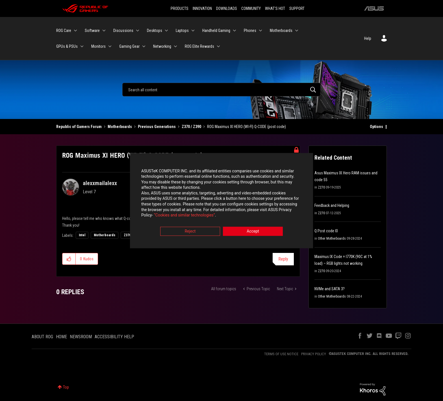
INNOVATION (202, 8)
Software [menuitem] (92, 30)
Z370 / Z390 (191, 126)
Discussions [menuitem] (123, 30)
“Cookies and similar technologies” (184, 216)
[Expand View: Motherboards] (296, 30)
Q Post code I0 (326, 231)
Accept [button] (253, 231)
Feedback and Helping (331, 205)
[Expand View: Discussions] (137, 30)
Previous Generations (157, 126)
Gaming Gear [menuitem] (129, 46)
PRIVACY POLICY (313, 354)
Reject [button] (190, 231)
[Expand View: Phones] (260, 30)
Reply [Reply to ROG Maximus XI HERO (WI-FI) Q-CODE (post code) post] (283, 259)
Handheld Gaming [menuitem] (216, 30)
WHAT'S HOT (275, 8)
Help (367, 38)
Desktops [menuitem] (154, 30)
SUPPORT (297, 8)
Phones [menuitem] (250, 30)
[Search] (221, 89)
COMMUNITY (251, 8)
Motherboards (120, 126)
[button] (69, 259)
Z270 (321, 187)
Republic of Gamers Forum (79, 126)
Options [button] (376, 126)
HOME (61, 336)
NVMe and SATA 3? (329, 289)
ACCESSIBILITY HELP (114, 336)
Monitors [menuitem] (98, 46)
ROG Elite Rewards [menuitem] (199, 46)
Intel (82, 235)
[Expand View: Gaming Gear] (144, 46)
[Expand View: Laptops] (193, 30)
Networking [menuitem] (162, 46)
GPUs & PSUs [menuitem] (67, 46)
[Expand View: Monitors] (110, 46)
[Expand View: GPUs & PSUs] (82, 46)
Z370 (127, 235)
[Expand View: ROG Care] (75, 30)
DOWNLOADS (226, 8)
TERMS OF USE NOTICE (281, 354)
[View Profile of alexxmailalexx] (100, 183)
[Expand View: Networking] (175, 46)
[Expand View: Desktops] (166, 30)
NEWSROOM (81, 336)
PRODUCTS (179, 8)
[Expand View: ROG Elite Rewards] (218, 46)
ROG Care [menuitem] (63, 30)
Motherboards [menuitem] (281, 30)
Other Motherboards (332, 238)
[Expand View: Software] (104, 30)
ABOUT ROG (42, 336)
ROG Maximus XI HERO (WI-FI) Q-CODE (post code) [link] (246, 126)
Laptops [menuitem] (182, 30)
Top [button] (66, 387)
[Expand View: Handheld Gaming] (234, 30)
